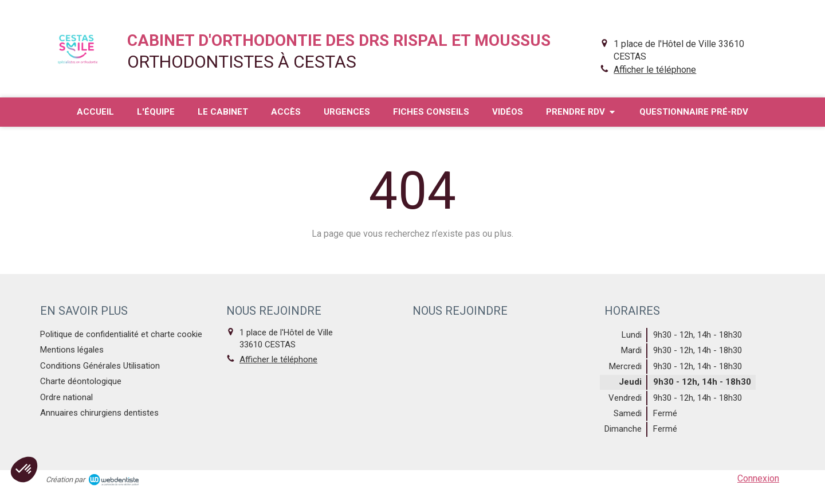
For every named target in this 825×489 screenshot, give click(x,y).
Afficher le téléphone (655, 69)
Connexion (758, 478)
